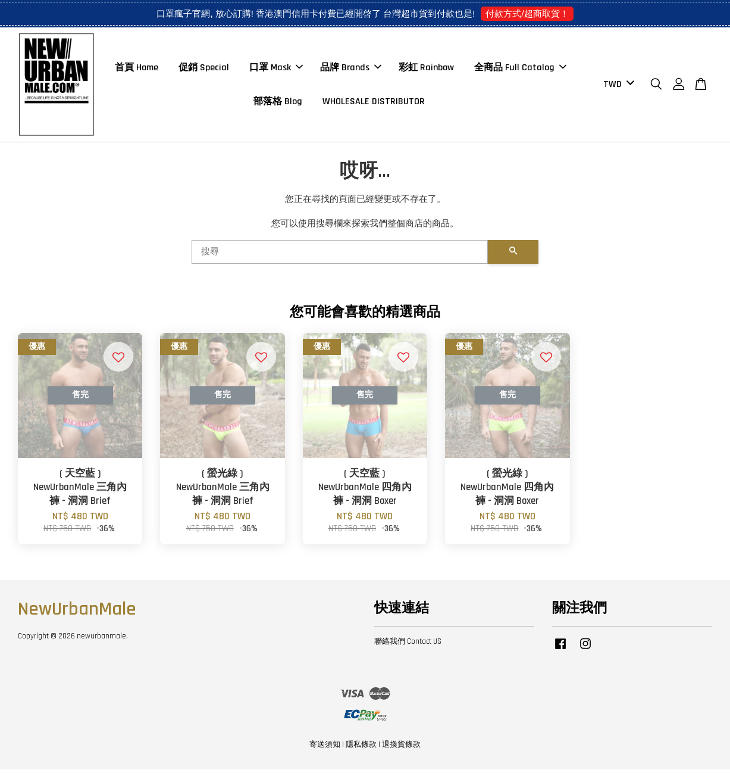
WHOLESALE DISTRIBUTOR (373, 103)
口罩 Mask (276, 69)
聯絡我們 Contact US (407, 645)
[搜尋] (340, 255)
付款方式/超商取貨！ (526, 13)
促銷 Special (203, 69)
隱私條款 (361, 748)
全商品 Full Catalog (520, 69)
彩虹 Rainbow (426, 69)
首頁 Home (136, 69)
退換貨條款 (401, 748)
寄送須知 (324, 748)
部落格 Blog (277, 103)
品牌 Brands (350, 69)
